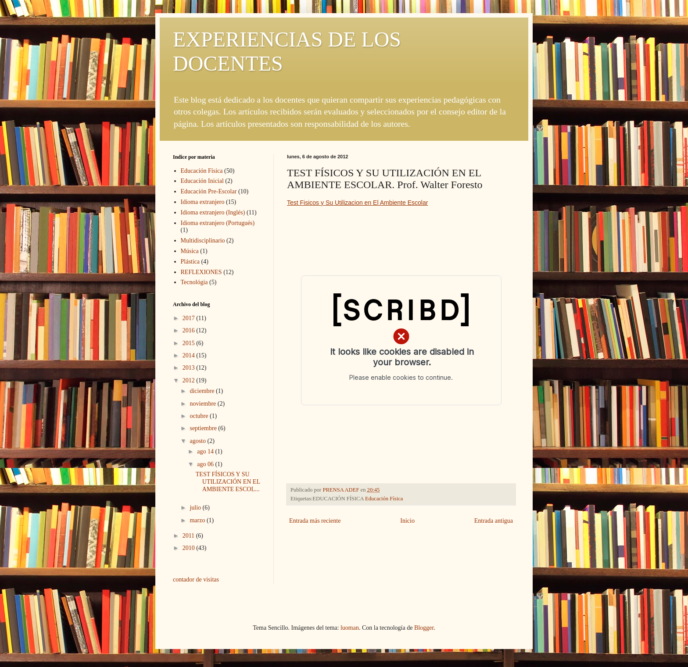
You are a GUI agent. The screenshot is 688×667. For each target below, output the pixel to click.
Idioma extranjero (203, 202)
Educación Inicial (202, 181)
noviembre (203, 403)
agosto (198, 441)
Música (190, 251)
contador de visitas (196, 579)
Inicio (407, 520)
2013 (190, 367)
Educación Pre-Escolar (209, 191)
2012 (190, 380)
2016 (190, 330)
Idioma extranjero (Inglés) (213, 212)
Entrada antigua (493, 520)
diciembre (202, 391)
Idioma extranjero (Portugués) (218, 223)
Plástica (190, 261)
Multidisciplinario (203, 240)
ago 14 (206, 451)
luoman (349, 627)
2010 (190, 548)
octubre (199, 416)
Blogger (424, 627)
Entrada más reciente (314, 520)
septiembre (204, 428)
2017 (190, 318)
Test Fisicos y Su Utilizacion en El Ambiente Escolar (357, 202)
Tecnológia (194, 282)
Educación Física (384, 499)
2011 (189, 535)
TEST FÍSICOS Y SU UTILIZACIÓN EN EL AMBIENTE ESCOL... (228, 481)
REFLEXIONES (201, 272)
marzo (198, 520)
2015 (190, 343)
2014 (190, 355)
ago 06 (206, 464)
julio (196, 507)
